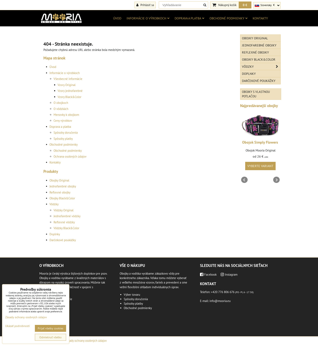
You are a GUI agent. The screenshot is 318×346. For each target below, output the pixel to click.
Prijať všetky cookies (50, 328)
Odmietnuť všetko (50, 337)
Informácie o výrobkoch (148, 18)
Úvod (117, 18)
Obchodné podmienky (228, 18)
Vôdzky (54, 204)
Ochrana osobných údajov (70, 156)
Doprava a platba (189, 18)
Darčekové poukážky (62, 240)
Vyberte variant (260, 166)
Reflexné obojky (59, 192)
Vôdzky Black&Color (66, 228)
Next (276, 180)
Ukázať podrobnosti (17, 326)
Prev (244, 180)
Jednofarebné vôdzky (67, 216)
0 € (245, 5)
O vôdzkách (61, 109)
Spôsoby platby (63, 139)
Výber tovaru (132, 295)
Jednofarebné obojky (62, 186)
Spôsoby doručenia (66, 132)
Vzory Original (66, 85)
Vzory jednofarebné (70, 91)
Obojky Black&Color (62, 198)
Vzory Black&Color (69, 97)
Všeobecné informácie (68, 79)
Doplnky (54, 234)
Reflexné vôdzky (64, 222)
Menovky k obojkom (66, 115)
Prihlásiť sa (145, 5)
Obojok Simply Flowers (260, 142)
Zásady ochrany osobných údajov (86, 341)
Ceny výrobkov (63, 120)
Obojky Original (59, 180)
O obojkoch (61, 103)
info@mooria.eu (220, 301)
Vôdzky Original (63, 210)
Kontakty (260, 18)
